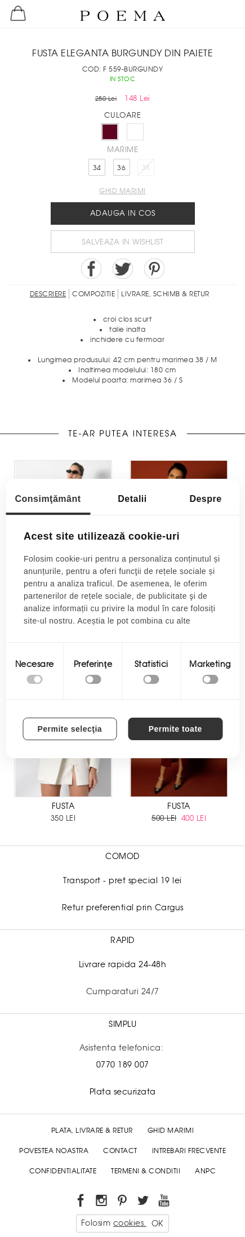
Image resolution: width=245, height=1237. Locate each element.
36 (121, 168)
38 (146, 168)
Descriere (48, 294)
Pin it (154, 269)
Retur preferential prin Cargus (123, 907)
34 (97, 168)
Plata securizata (123, 1091)
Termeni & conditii (145, 1171)
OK (157, 1223)
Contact (120, 1151)
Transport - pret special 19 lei (122, 880)
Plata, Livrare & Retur (92, 1130)
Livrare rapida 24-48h (123, 964)
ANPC (205, 1171)
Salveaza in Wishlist (122, 242)
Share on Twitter (123, 269)
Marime (122, 149)
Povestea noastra (53, 1151)
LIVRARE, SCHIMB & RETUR (165, 294)
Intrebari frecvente (189, 1151)
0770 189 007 (122, 1064)
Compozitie (93, 294)
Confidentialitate (63, 1171)
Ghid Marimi (171, 1130)
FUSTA (63, 806)
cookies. (129, 1222)
